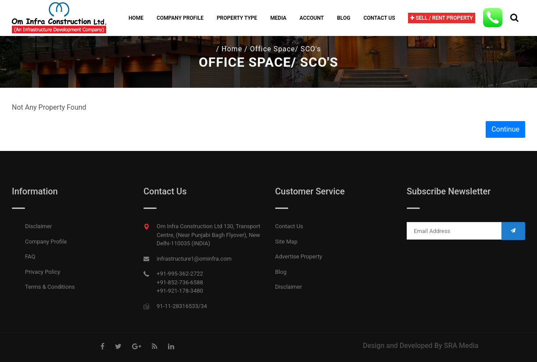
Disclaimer (38, 226)
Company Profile (46, 241)
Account (312, 18)
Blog (343, 18)
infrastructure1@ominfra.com (194, 258)
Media (278, 18)
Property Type (237, 18)
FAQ (30, 256)
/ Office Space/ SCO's (282, 49)
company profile (180, 18)
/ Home (229, 49)
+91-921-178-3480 (180, 290)
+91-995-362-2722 (180, 273)
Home (136, 18)
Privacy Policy (42, 272)
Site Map (286, 241)
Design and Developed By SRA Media (420, 345)
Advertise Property (298, 256)
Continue (505, 129)
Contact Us (379, 18)
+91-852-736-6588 (180, 282)
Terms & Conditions (50, 286)
